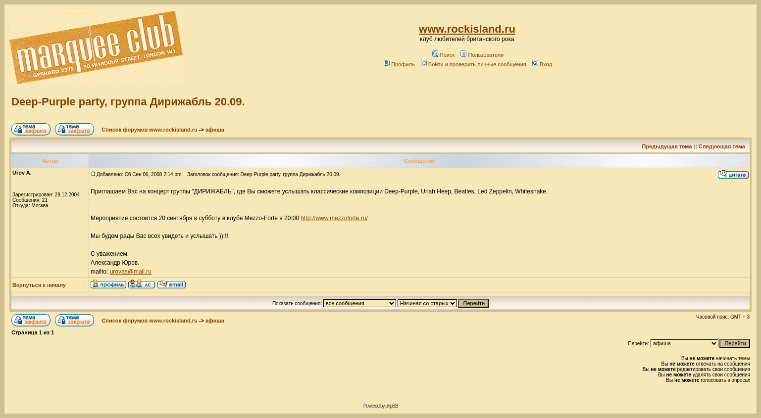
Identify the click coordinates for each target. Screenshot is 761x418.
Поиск (443, 55)
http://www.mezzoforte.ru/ (334, 218)
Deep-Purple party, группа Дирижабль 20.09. (128, 101)
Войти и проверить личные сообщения (473, 64)
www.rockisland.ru (467, 29)
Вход (542, 64)
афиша (214, 130)
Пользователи (482, 55)
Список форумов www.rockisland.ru (149, 130)
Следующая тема (722, 146)
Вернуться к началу (39, 285)
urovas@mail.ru (131, 271)
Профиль (399, 64)
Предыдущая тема (667, 146)
